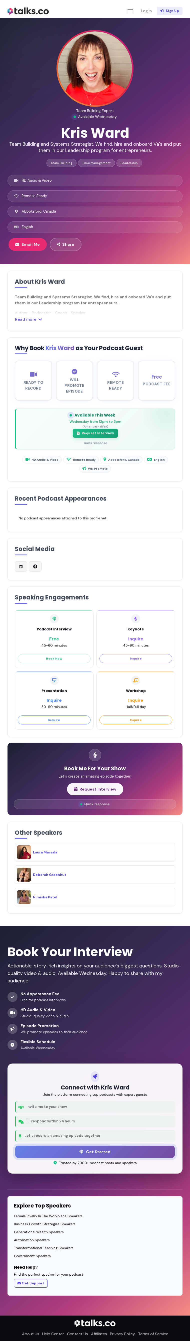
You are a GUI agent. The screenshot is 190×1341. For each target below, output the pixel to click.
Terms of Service (153, 1334)
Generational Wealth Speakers (39, 1232)
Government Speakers (32, 1256)
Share (65, 244)
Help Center (53, 1334)
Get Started (95, 1152)
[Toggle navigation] (130, 11)
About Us (30, 1334)
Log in (146, 10)
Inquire (136, 662)
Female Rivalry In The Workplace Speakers (48, 1216)
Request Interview (95, 436)
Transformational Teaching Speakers (44, 1248)
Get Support (31, 1283)
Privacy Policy (122, 1334)
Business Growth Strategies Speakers (45, 1224)
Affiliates (99, 1334)
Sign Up (169, 10)
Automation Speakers (32, 1240)
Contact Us (77, 1334)
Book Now (54, 662)
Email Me (27, 244)
